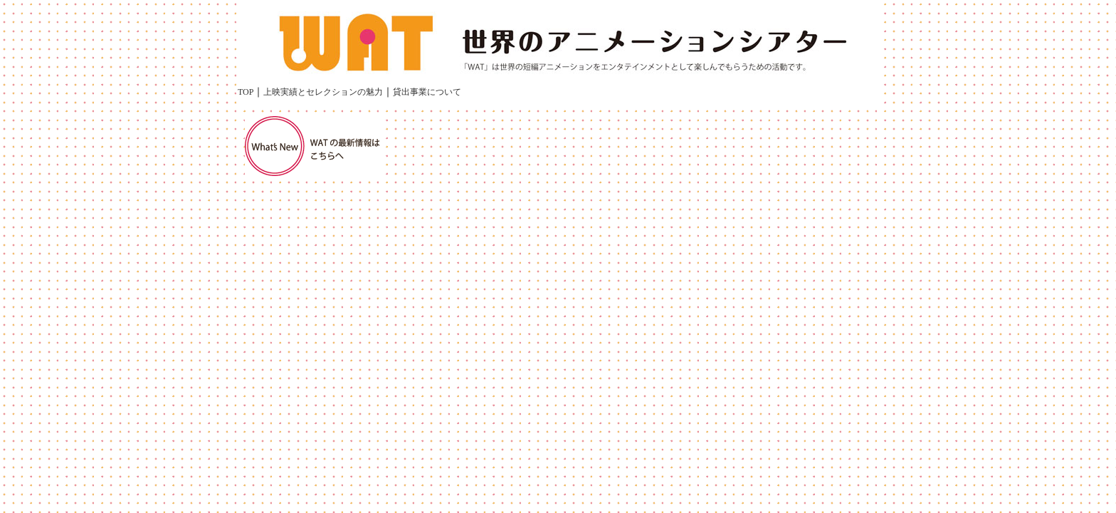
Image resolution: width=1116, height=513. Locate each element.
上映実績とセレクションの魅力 (323, 92)
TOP (245, 92)
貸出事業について (427, 92)
